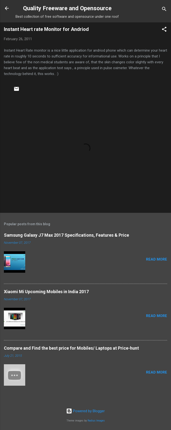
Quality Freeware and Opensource (67, 8)
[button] (164, 30)
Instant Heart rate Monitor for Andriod (46, 29)
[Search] (164, 9)
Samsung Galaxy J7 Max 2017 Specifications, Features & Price (66, 235)
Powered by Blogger (85, 411)
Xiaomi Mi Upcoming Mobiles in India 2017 (46, 291)
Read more (156, 259)
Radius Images (96, 420)
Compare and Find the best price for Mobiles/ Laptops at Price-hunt (71, 348)
